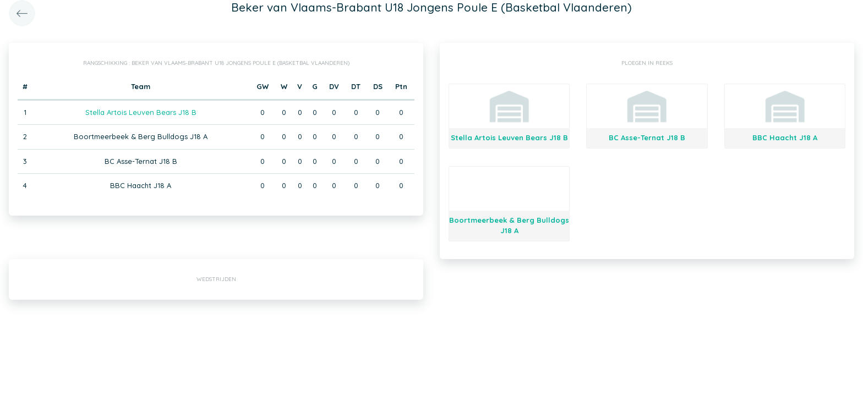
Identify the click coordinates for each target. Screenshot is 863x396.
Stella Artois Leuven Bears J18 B (140, 112)
